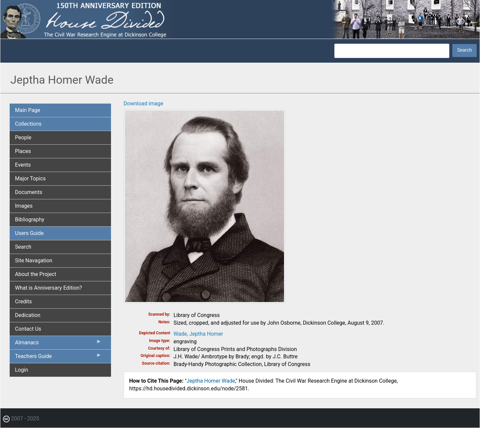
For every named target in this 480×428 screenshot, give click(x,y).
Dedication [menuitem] (27, 315)
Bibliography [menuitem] (29, 219)
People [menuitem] (23, 137)
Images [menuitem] (24, 206)
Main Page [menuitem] (27, 110)
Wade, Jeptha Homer (198, 334)
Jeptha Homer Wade (211, 381)
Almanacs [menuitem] (58, 344)
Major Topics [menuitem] (30, 178)
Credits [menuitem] (23, 301)
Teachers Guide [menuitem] (58, 357)
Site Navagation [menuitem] (33, 260)
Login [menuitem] (21, 370)
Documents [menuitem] (28, 192)
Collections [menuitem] (28, 124)
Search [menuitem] (23, 247)
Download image (143, 103)
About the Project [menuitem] (35, 274)
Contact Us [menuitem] (28, 329)
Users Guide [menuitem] (29, 233)
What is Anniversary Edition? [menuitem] (48, 288)
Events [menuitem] (23, 165)
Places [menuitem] (23, 151)
